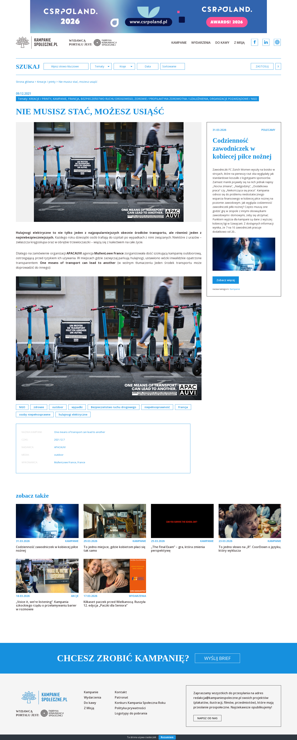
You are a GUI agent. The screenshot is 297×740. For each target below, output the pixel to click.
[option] (109, 172)
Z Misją (239, 43)
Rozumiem (167, 737)
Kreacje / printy (40, 99)
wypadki (77, 407)
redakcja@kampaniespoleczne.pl (217, 698)
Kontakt (121, 692)
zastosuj (262, 66)
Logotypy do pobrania (131, 713)
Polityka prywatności (130, 708)
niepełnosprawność (157, 407)
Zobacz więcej (225, 280)
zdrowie (39, 407)
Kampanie (179, 43)
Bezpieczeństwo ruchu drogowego (107, 99)
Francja (73, 99)
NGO (22, 407)
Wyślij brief (217, 658)
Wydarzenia (201, 43)
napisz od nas (207, 718)
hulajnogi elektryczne (73, 414)
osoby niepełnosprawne (34, 414)
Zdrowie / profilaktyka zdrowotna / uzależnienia (171, 99)
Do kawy (222, 43)
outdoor (57, 407)
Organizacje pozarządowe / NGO (233, 99)
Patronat (121, 697)
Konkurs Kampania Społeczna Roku (140, 703)
